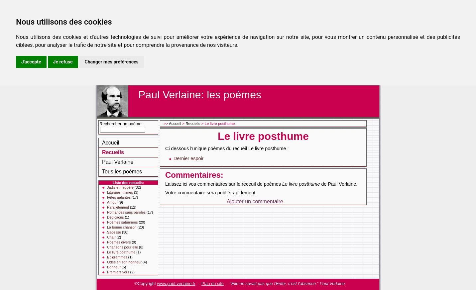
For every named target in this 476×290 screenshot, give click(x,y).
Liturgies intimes (120, 192)
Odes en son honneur (124, 262)
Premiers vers (118, 272)
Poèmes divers (119, 242)
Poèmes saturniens (122, 222)
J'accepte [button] (31, 61)
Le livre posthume (121, 252)
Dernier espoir (188, 158)
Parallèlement (118, 207)
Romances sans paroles (126, 212)
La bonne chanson (122, 227)
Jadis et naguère (120, 187)
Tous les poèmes (122, 171)
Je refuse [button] (63, 61)
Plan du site (212, 283)
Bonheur (114, 267)
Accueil (110, 142)
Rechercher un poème (120, 123)
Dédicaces (115, 217)
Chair (111, 237)
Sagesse (114, 232)
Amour (112, 202)
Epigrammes (117, 257)
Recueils (113, 152)
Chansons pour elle (122, 247)
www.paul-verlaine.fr (176, 283)
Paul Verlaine (117, 162)
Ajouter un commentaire (255, 201)
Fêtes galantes (119, 197)
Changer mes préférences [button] (112, 61)
